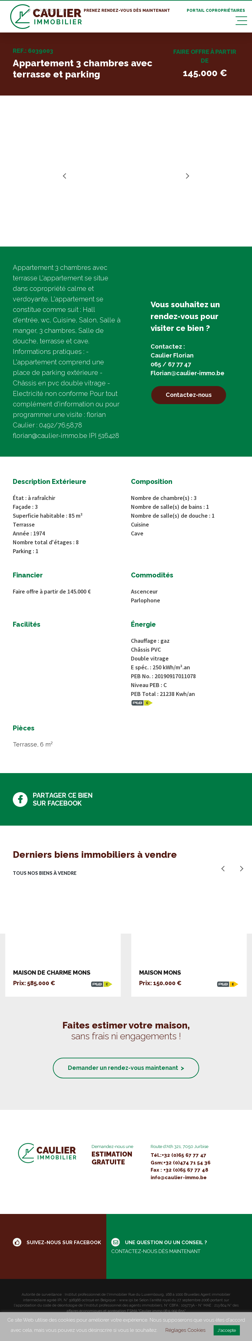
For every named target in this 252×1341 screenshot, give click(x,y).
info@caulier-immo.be (179, 1178)
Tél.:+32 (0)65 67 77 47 (178, 1156)
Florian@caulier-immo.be (187, 372)
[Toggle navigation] (241, 20)
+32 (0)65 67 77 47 (49, 7)
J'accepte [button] (227, 1330)
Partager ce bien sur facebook (53, 799)
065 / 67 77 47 (171, 363)
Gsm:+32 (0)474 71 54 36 (181, 1163)
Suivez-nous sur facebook (57, 1243)
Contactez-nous (191, 395)
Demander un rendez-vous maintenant (126, 1068)
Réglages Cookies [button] (185, 1330)
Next (186, 176)
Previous (66, 176)
